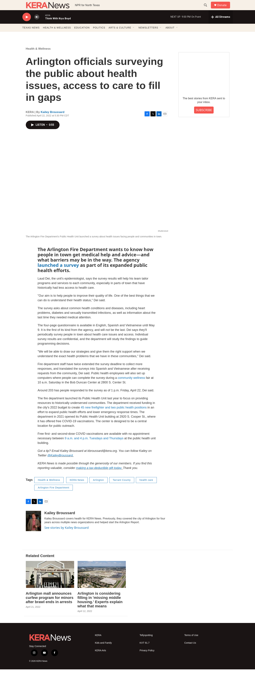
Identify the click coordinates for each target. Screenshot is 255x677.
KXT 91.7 (144, 650)
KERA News (77, 487)
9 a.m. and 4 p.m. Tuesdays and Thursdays (94, 446)
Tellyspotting (146, 643)
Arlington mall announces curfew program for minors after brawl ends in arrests (49, 605)
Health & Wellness (38, 56)
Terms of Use (191, 643)
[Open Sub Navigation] (133, 35)
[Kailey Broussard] (33, 528)
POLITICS (99, 35)
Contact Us (190, 650)
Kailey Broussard (52, 119)
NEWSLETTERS (148, 35)
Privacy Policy (147, 658)
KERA (98, 643)
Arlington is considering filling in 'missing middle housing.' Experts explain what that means (100, 607)
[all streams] (221, 24)
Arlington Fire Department (53, 495)
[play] (26, 25)
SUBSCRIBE (204, 118)
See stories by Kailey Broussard (66, 535)
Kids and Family (103, 650)
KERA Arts (100, 658)
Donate (224, 9)
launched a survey (58, 273)
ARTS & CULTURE (120, 35)
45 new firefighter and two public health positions (113, 415)
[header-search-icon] (207, 9)
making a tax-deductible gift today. (99, 475)
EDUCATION (82, 35)
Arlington (98, 487)
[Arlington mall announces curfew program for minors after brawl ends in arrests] (50, 582)
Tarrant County (122, 487)
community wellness (131, 385)
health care (146, 487)
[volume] (37, 24)
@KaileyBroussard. (60, 463)
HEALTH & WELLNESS (57, 35)
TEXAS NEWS (31, 35)
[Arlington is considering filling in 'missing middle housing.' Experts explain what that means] (102, 582)
